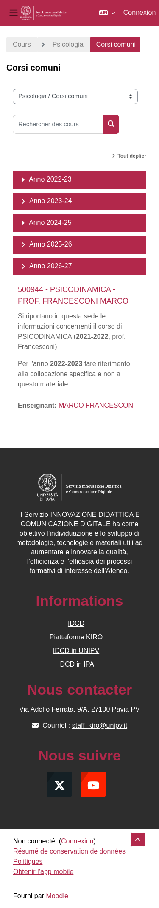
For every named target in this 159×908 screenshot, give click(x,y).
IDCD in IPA (76, 664)
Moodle (57, 895)
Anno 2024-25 (50, 222)
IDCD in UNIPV (76, 650)
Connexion (139, 12)
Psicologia (68, 44)
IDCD (76, 623)
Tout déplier (131, 156)
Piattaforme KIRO (76, 637)
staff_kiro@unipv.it (99, 725)
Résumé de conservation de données (69, 851)
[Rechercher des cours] (58, 124)
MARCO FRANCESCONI (97, 405)
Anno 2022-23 (50, 179)
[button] (107, 13)
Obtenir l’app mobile (43, 871)
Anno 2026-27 (50, 266)
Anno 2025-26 (50, 244)
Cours (22, 44)
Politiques (27, 861)
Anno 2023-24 (50, 200)
